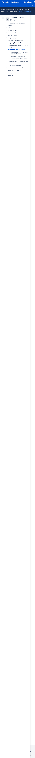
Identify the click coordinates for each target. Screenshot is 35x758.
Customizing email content (18, 56)
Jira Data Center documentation (16, 68)
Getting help (11, 75)
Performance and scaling (14, 70)
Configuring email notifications (17, 49)
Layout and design (12, 33)
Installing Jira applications (14, 30)
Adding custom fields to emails (19, 58)
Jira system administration (14, 65)
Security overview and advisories (16, 73)
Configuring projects (13, 38)
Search (29, 5)
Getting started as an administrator (17, 28)
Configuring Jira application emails (17, 43)
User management (12, 35)
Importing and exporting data (15, 40)
